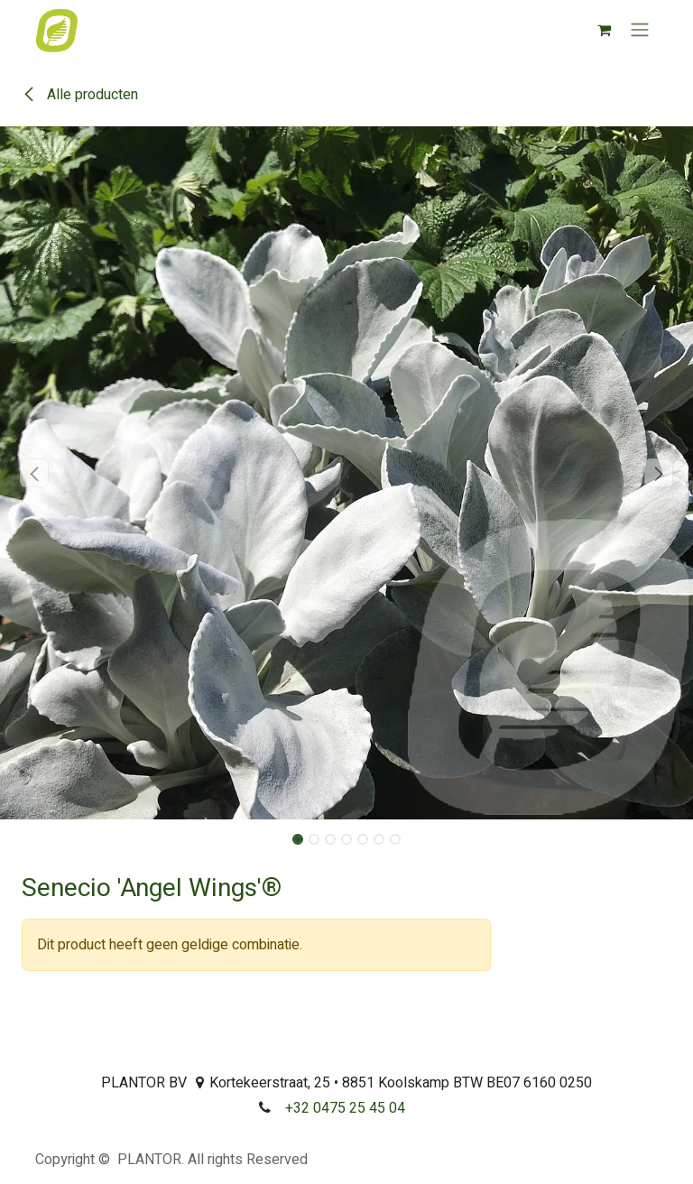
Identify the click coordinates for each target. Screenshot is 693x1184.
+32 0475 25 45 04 (345, 1108)
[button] (34, 472)
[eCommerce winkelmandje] (604, 30)
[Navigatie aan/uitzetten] (640, 30)
